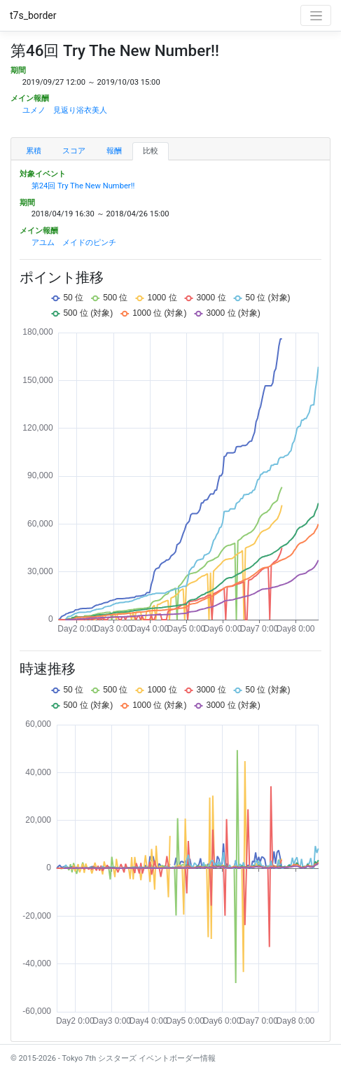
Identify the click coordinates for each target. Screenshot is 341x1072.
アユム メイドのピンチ (74, 242)
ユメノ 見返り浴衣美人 (64, 110)
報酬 (114, 150)
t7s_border (33, 15)
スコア (73, 150)
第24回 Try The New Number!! (83, 185)
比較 (150, 150)
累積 (33, 150)
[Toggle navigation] (315, 15)
